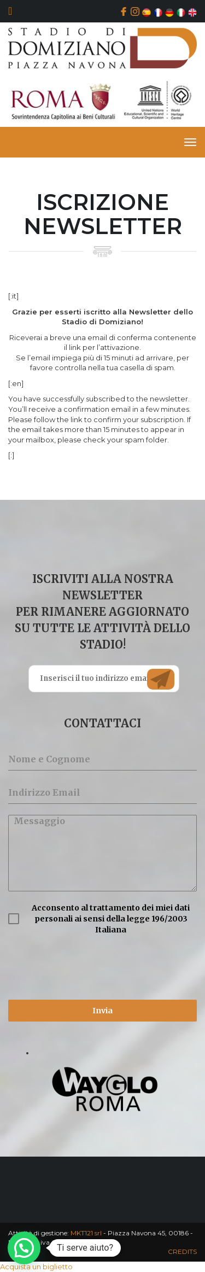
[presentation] (91, 967)
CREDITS (182, 1251)
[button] (24, 1248)
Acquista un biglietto (36, 1266)
